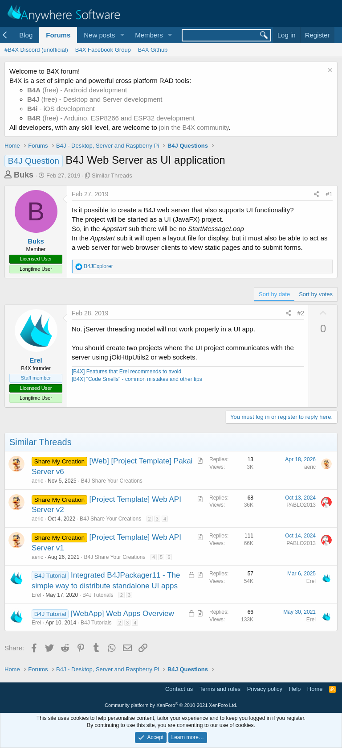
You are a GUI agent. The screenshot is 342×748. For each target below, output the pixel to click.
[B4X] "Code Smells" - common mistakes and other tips (137, 379)
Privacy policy (264, 689)
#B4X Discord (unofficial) (36, 49)
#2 (301, 313)
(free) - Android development (77, 90)
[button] (122, 35)
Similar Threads (112, 175)
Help (295, 689)
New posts (99, 35)
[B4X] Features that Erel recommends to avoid (126, 371)
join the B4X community (193, 127)
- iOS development (61, 108)
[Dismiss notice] (329, 71)
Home (315, 689)
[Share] (316, 194)
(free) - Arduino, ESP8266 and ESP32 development (111, 118)
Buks (23, 174)
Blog (26, 35)
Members (149, 35)
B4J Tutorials (97, 595)
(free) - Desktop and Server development (95, 99)
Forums (58, 35)
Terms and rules (220, 689)
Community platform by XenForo (171, 705)
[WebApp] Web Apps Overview (122, 613)
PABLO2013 (301, 505)
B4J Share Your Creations (111, 481)
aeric (37, 481)
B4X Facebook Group (103, 49)
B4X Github (153, 49)
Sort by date (274, 294)
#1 (329, 194)
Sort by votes (316, 294)
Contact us (179, 689)
